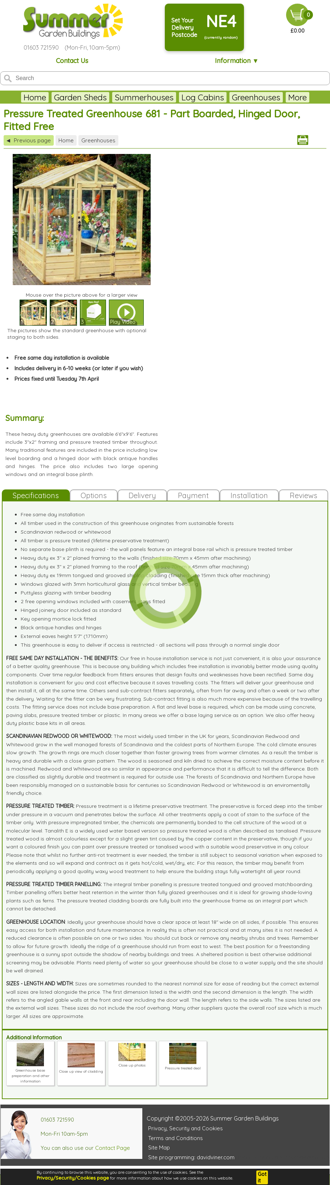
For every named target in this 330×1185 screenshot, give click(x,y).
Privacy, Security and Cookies (185, 1128)
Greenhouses (256, 97)
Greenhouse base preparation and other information (30, 1073)
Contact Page (112, 1147)
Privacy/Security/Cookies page (73, 1178)
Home (35, 97)
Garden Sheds (80, 97)
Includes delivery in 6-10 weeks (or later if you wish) (79, 368)
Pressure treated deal (183, 1065)
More (297, 97)
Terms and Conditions (175, 1138)
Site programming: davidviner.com (191, 1157)
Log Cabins (203, 97)
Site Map (159, 1147)
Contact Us (72, 61)
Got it (262, 1177)
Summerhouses (144, 97)
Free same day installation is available (62, 357)
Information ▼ (237, 61)
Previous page (29, 140)
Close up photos (132, 1062)
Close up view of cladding (81, 1069)
